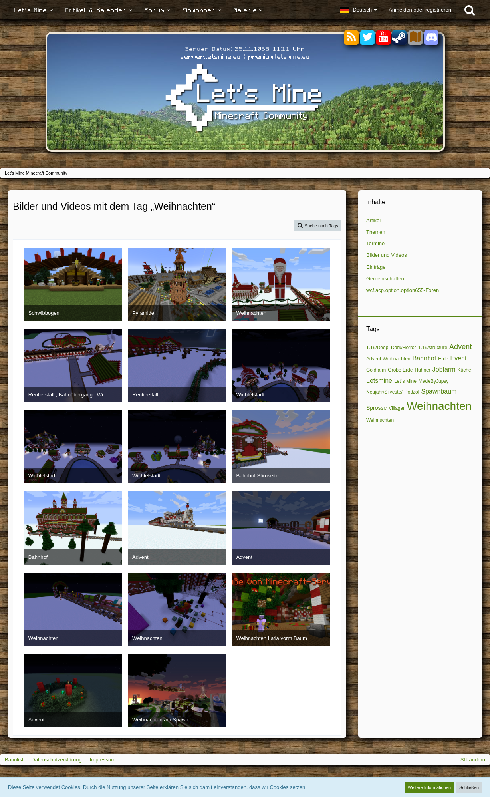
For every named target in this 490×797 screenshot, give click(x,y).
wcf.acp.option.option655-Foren (402, 290)
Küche (464, 370)
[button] (358, 10)
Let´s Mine (405, 381)
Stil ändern (472, 760)
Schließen (469, 787)
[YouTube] (383, 38)
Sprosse (376, 408)
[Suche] (469, 10)
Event (458, 358)
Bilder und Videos (386, 255)
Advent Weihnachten (388, 359)
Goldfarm (376, 370)
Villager (397, 408)
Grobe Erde (400, 370)
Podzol (412, 392)
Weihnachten (439, 406)
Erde (443, 359)
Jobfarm (444, 369)
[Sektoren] (415, 38)
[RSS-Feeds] (351, 38)
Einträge (375, 267)
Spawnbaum (438, 391)
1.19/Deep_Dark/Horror (391, 347)
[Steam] (399, 37)
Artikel (373, 220)
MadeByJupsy (433, 381)
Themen (375, 232)
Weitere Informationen (429, 787)
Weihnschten (380, 420)
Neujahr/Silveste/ (384, 392)
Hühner (422, 370)
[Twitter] (367, 38)
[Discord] (431, 36)
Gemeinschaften (385, 279)
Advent (460, 347)
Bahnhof (424, 358)
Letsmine (379, 380)
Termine (375, 243)
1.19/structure (432, 347)
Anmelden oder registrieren (420, 10)
